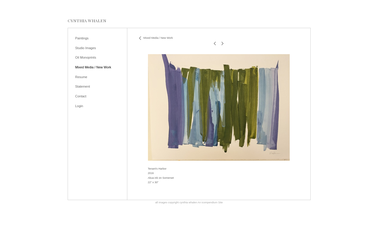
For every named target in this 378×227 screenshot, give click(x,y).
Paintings (82, 38)
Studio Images (85, 48)
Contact (81, 96)
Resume (81, 77)
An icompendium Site (210, 202)
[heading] (87, 20)
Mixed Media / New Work (93, 67)
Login (79, 106)
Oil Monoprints (85, 57)
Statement (82, 86)
